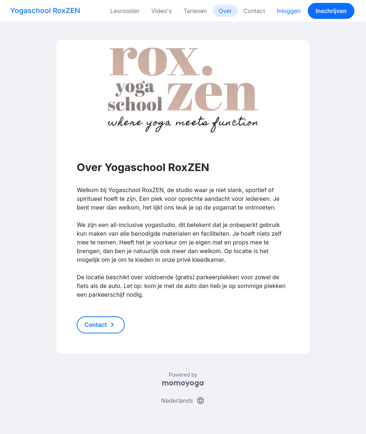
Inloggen (289, 11)
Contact (254, 11)
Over (225, 11)
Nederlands (183, 400)
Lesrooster (125, 11)
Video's (161, 11)
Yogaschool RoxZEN (45, 10)
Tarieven (195, 11)
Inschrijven (331, 11)
